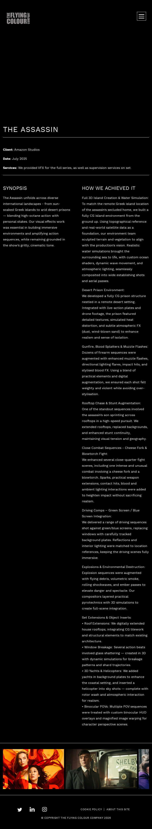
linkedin (32, 809)
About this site (118, 809)
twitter (19, 810)
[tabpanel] (104, 769)
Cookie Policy (91, 809)
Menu (141, 16)
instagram (44, 809)
